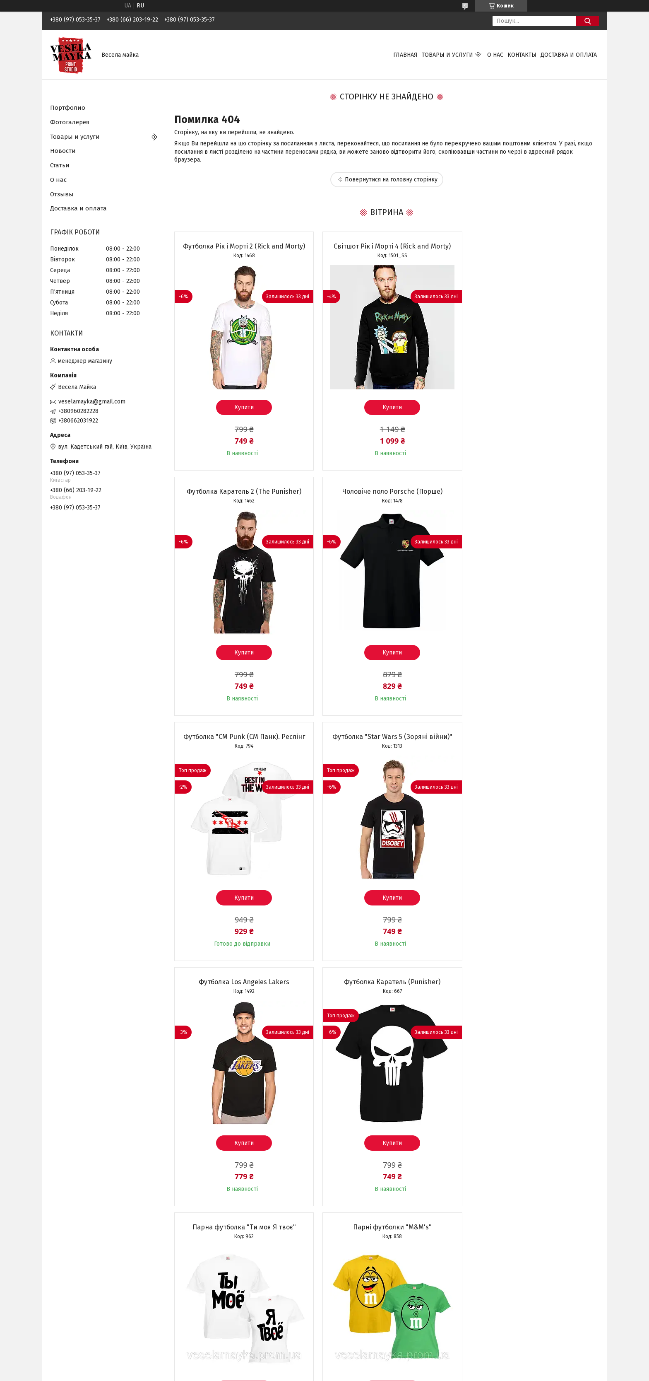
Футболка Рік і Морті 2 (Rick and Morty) (242, 246)
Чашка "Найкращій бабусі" (530, 982)
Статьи (60, 165)
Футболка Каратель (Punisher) (386, 737)
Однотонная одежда (217, 1321)
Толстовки (204, 1294)
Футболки (203, 1285)
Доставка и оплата (569, 54)
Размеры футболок (76, 1294)
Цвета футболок (72, 1285)
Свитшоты (204, 1303)
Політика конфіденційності (375, 1373)
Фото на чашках (352, 1285)
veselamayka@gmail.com (91, 401)
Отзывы (62, 194)
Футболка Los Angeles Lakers (242, 737)
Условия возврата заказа (84, 1303)
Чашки (199, 1312)
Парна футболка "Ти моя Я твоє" (530, 737)
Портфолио (67, 107)
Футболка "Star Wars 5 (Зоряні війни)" (531, 491)
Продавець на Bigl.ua (324, 1366)
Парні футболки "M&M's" (242, 982)
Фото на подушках (355, 1294)
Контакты (521, 54)
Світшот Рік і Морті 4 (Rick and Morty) (386, 246)
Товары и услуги (447, 54)
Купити (242, 407)
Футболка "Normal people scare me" (386, 982)
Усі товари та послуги (237, 1224)
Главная (405, 54)
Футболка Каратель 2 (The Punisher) (530, 246)
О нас (495, 54)
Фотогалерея (69, 122)
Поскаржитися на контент (309, 1373)
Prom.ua (364, 1358)
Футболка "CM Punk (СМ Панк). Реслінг (386, 491)
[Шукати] (587, 21)
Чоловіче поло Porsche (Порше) (242, 491)
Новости (63, 151)
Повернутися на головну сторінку (391, 179)
